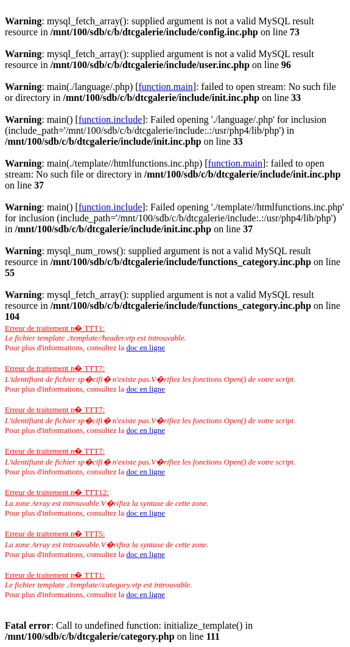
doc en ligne (145, 347)
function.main (166, 86)
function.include (110, 119)
